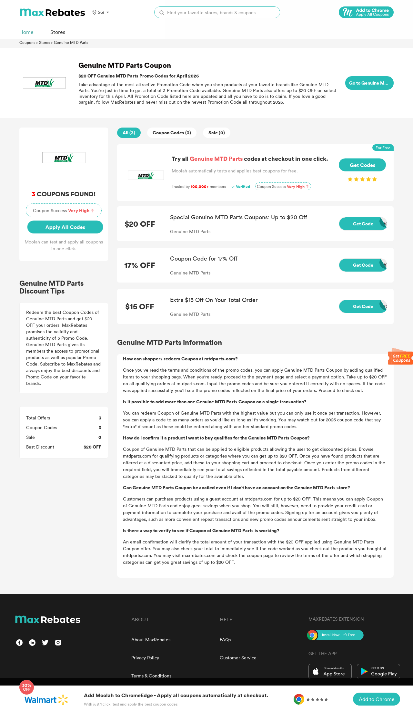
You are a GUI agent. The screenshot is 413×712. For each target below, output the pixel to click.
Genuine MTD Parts (71, 42)
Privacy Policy (145, 658)
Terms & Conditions (151, 676)
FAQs (225, 639)
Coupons (27, 42)
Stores (44, 42)
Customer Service (238, 658)
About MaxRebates (150, 639)
